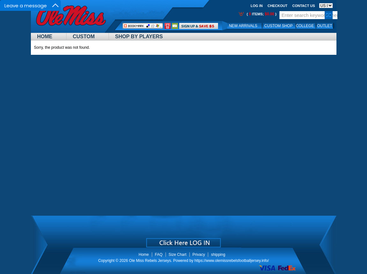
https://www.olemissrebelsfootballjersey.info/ (231, 260)
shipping (218, 254)
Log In (257, 6)
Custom (84, 36)
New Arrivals (243, 26)
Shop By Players (139, 36)
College (305, 26)
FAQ (159, 254)
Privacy (199, 254)
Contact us (303, 6)
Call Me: (168, 26)
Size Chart (178, 254)
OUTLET (324, 26)
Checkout (277, 6)
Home (45, 36)
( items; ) (261, 14)
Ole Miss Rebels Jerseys (150, 260)
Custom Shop (278, 26)
